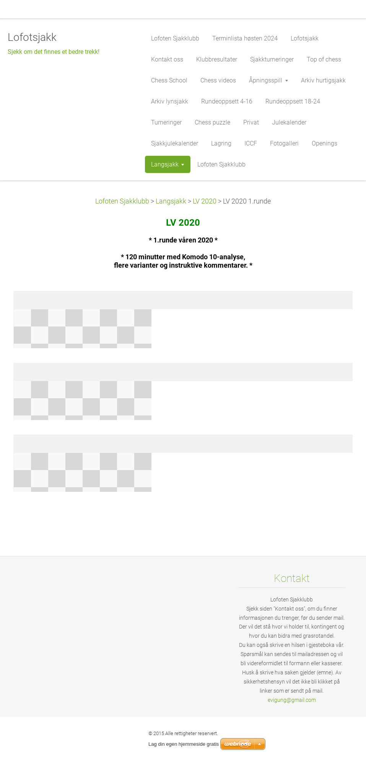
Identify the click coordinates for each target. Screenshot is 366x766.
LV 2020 (204, 201)
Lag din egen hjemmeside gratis (183, 744)
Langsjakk (171, 201)
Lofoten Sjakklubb (122, 201)
